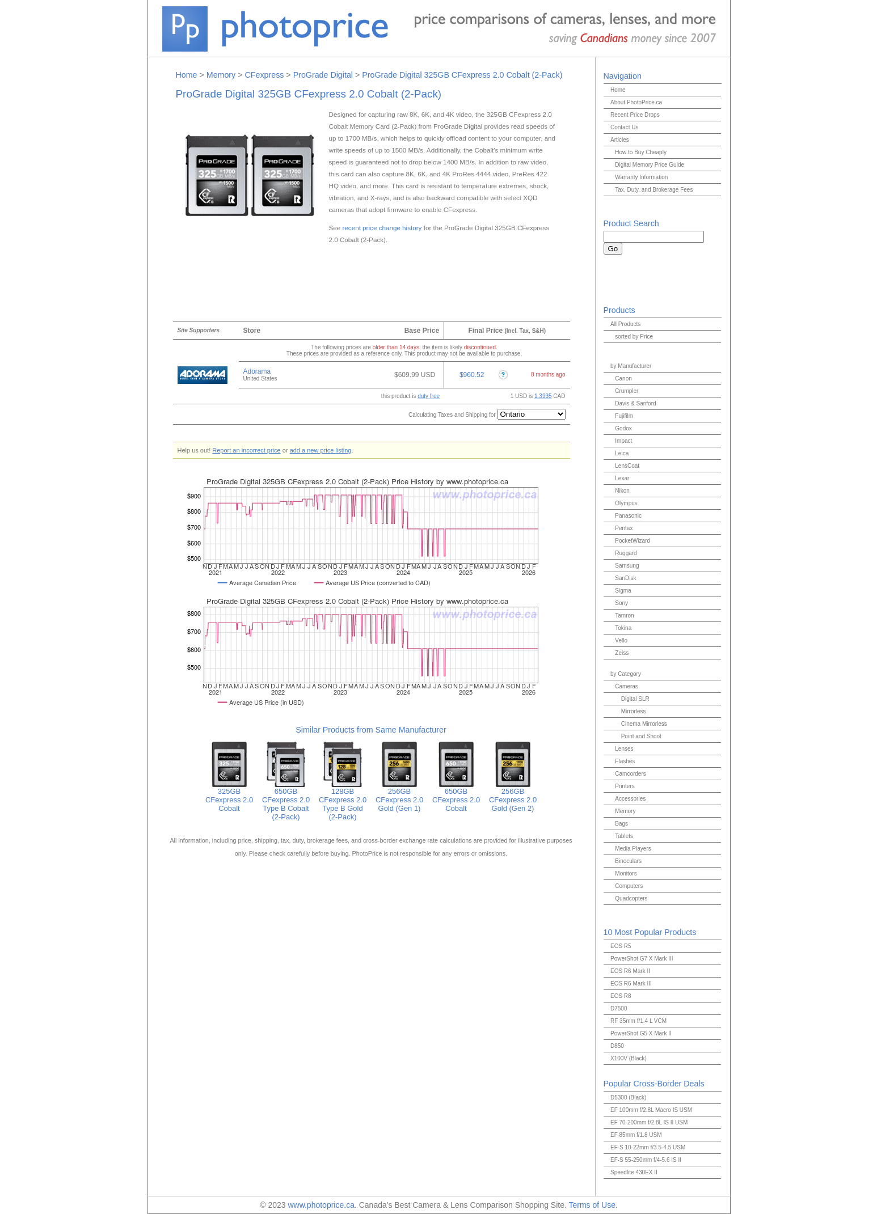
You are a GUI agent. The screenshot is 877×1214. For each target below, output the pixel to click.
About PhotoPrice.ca (636, 102)
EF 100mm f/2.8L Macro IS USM (651, 1110)
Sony (621, 603)
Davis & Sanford (635, 403)
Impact (623, 441)
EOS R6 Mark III (631, 983)
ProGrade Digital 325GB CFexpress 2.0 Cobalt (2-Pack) (462, 74)
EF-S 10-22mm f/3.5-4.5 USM (647, 1147)
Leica (622, 453)
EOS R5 (620, 946)
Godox (623, 428)
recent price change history (381, 227)
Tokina (623, 628)
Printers (624, 786)
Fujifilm (624, 416)
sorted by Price (634, 336)
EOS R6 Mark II (630, 971)
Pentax (624, 528)
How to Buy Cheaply (641, 152)
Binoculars (628, 861)
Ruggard (625, 553)
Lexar (622, 478)
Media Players (633, 848)
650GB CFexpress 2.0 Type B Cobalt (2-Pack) (286, 800)
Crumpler (626, 391)
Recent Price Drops (635, 115)
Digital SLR (635, 699)
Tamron (624, 615)
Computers (629, 886)
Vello (621, 640)
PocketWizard (632, 541)
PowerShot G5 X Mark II (641, 1033)
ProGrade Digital (323, 74)
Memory (220, 74)
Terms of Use (591, 1204)
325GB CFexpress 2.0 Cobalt (229, 796)
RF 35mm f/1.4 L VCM (638, 1021)
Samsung (627, 565)
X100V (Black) (628, 1058)
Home (186, 74)
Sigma (623, 590)
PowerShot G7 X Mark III (641, 958)
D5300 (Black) (628, 1097)
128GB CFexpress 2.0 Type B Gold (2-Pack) (342, 800)
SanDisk (625, 578)
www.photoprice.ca (321, 1204)
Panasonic (628, 516)
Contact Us (624, 127)
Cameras (626, 686)
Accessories (630, 799)
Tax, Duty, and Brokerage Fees (654, 190)
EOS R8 (620, 996)
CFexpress (264, 74)
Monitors (625, 873)
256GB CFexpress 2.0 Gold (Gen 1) (399, 796)
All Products (625, 324)
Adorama (257, 371)
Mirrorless (633, 711)
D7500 (618, 1008)
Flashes (625, 761)
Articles (619, 140)
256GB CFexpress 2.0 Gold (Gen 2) (513, 796)
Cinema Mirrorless (644, 724)
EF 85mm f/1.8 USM (636, 1135)
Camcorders (630, 774)
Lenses (624, 749)
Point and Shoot (641, 736)
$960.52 (471, 375)
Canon (623, 378)
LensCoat (627, 466)
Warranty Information (641, 177)
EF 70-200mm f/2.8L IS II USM (649, 1122)
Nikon (622, 491)
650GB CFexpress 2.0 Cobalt (456, 796)
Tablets (624, 836)
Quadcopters (631, 898)
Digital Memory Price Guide (649, 165)
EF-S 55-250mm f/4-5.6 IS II (645, 1160)
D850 (617, 1046)
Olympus (626, 503)
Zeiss (622, 653)
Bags (621, 823)
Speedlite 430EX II (633, 1172)
